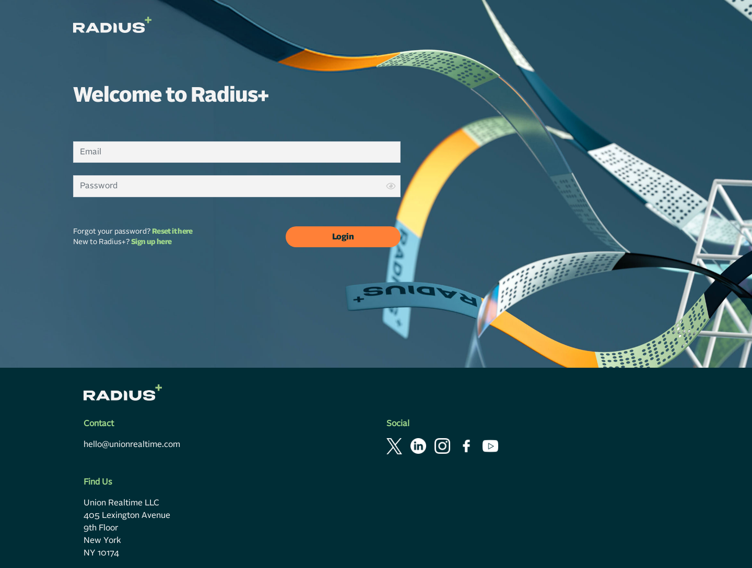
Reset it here (172, 231)
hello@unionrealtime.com (132, 443)
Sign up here (151, 242)
